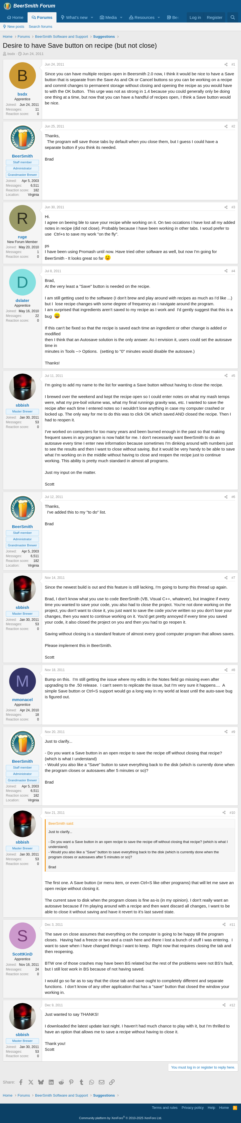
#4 (233, 271)
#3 (233, 207)
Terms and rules (165, 1108)
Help (211, 1108)
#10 (232, 813)
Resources (141, 17)
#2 (233, 126)
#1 (233, 64)
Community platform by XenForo (120, 1118)
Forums (42, 17)
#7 (233, 578)
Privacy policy (193, 1108)
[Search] (232, 17)
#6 (233, 497)
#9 (233, 732)
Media (108, 17)
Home (15, 17)
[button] (92, 17)
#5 (233, 376)
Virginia (33, 195)
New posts (13, 26)
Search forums (40, 26)
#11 (232, 925)
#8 (233, 670)
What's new (74, 17)
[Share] (226, 64)
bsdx (11, 54)
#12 (232, 1005)
